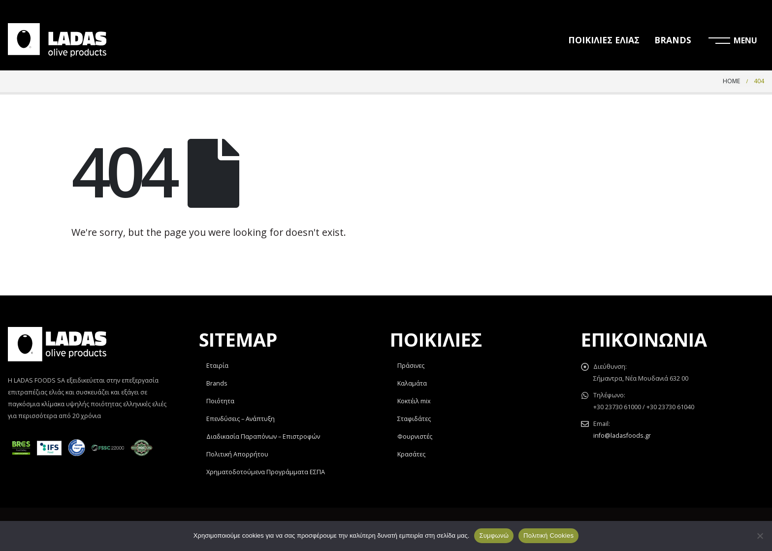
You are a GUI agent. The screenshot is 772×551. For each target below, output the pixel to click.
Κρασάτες (411, 454)
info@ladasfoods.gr (622, 435)
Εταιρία (217, 365)
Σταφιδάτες (414, 419)
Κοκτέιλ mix (414, 401)
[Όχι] (760, 536)
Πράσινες (410, 365)
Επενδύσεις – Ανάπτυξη (240, 419)
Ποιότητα (220, 401)
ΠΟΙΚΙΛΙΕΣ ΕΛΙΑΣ (604, 40)
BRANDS (672, 40)
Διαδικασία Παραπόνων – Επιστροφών (263, 436)
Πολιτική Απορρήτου (237, 454)
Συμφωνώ (494, 535)
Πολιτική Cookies (548, 535)
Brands (216, 383)
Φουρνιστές (414, 436)
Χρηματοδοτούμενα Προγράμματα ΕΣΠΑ (265, 472)
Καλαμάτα (412, 383)
